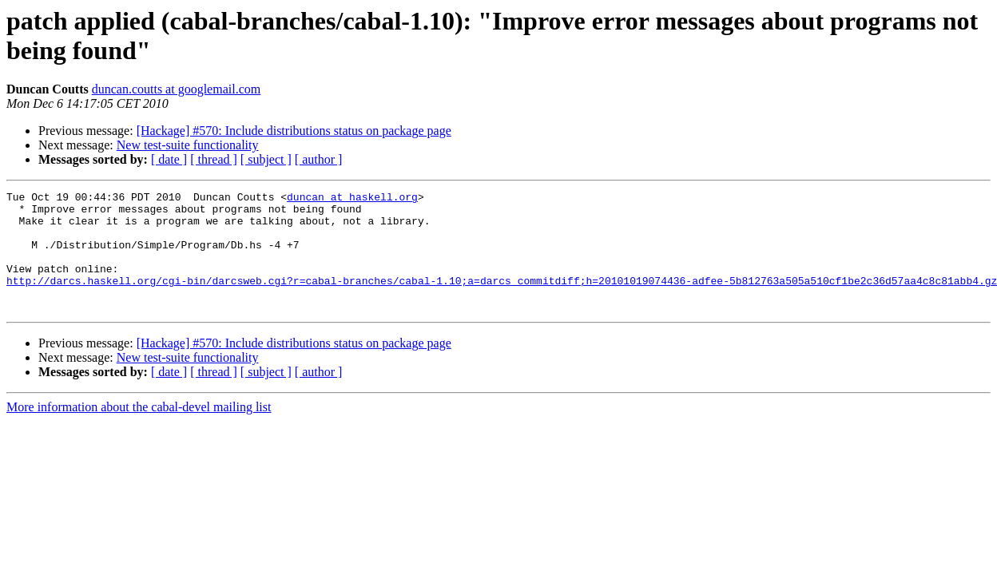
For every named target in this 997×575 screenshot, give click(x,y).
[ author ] (319, 159)
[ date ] (169, 159)
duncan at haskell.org (352, 199)
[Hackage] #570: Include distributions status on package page (294, 130)
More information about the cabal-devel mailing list (138, 431)
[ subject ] (266, 159)
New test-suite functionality (188, 145)
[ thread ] (213, 159)
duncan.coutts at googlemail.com (176, 89)
